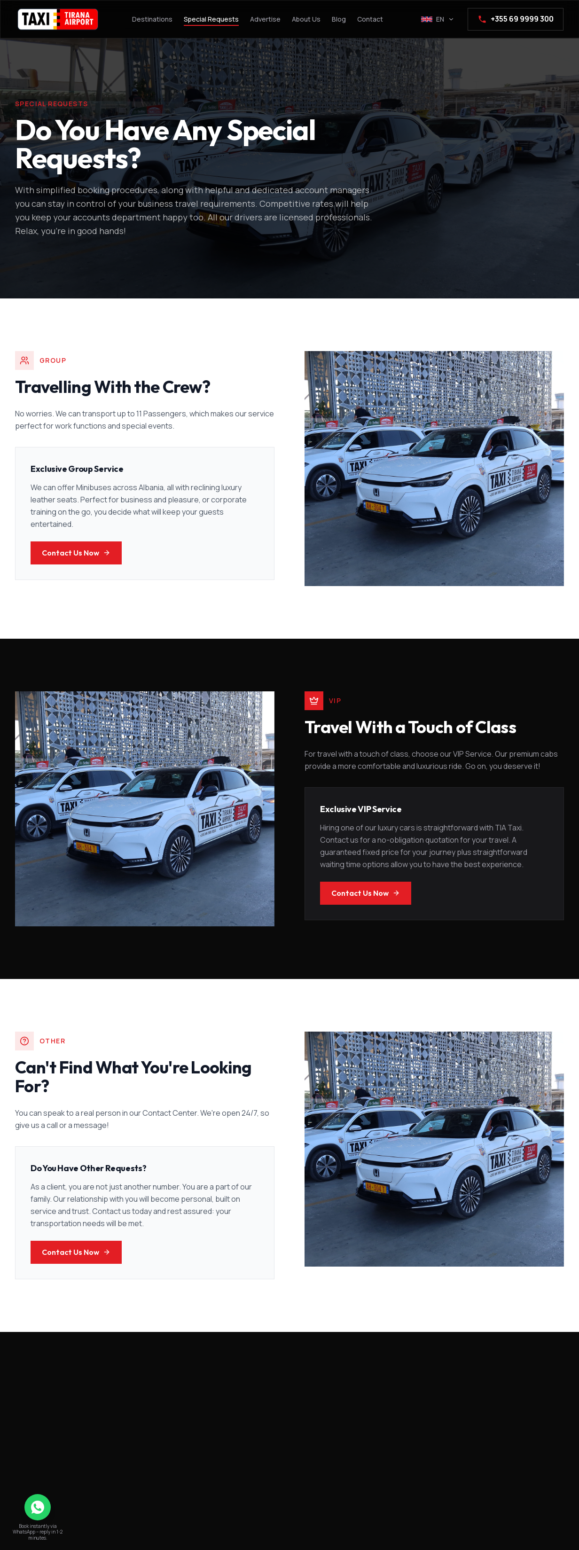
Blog (339, 19)
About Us (306, 19)
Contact (370, 19)
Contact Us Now (76, 552)
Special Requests (211, 19)
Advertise (265, 19)
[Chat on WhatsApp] (37, 1507)
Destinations (152, 19)
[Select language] (437, 19)
